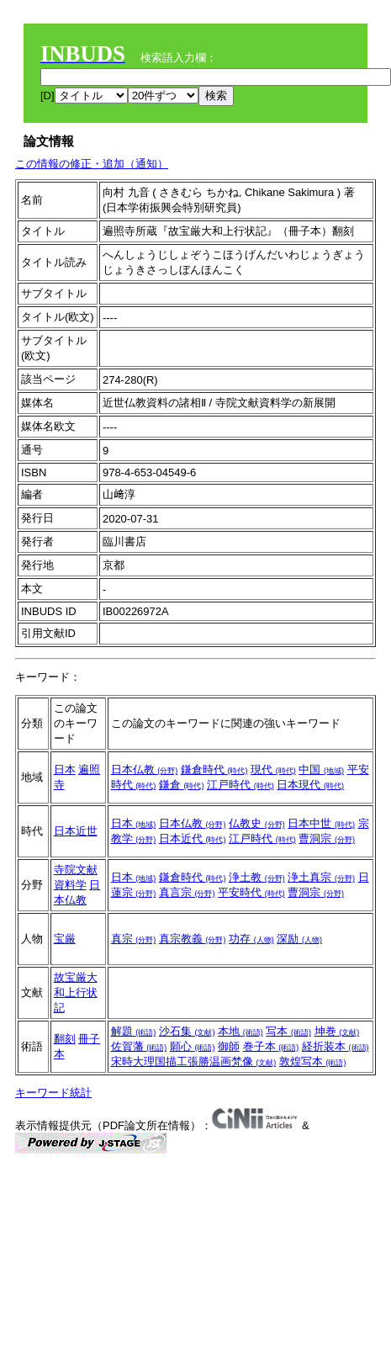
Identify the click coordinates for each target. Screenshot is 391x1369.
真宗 (133, 938)
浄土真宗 (321, 877)
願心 (192, 1046)
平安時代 (251, 892)
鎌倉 (181, 784)
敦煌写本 (312, 1061)
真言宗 (187, 892)
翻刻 (65, 1038)
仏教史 (257, 823)
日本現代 (310, 784)
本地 (240, 1031)
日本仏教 (144, 769)
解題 (133, 1031)
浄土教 (257, 877)
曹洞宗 (327, 838)
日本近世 (76, 831)
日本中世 (321, 823)
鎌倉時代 (214, 769)
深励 (299, 938)
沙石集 (187, 1031)
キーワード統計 (53, 1092)
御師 (229, 1046)
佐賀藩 (139, 1046)
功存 (251, 938)
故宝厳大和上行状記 (76, 992)
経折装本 (335, 1046)
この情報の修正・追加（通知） (91, 163)
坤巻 (337, 1031)
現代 (273, 769)
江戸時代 (240, 784)
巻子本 (271, 1046)
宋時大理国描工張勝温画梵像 (194, 1061)
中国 (321, 769)
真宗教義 (192, 938)
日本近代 (192, 838)
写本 (288, 1031)
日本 (65, 769)
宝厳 (65, 938)
